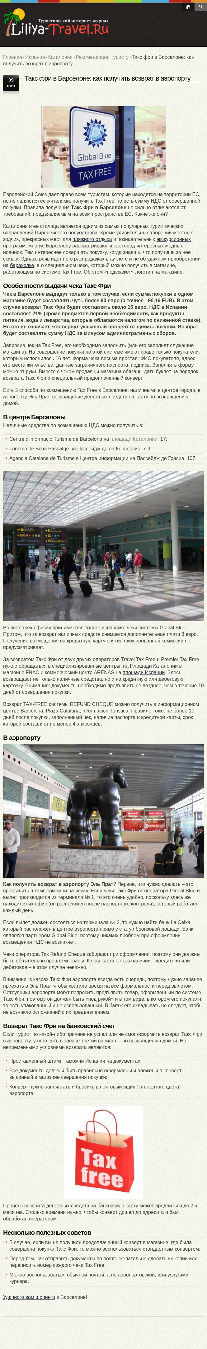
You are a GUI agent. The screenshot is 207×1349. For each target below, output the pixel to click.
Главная (12, 57)
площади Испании (144, 672)
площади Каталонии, (135, 439)
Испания (35, 57)
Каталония (60, 57)
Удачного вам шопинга (29, 1297)
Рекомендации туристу (102, 57)
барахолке (22, 265)
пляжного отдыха (92, 239)
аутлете (119, 258)
